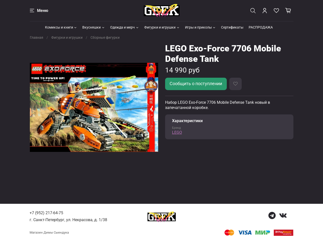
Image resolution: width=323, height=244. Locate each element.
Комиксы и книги (61, 27)
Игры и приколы (200, 27)
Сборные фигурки (105, 37)
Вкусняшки (93, 27)
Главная (36, 37)
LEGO (177, 132)
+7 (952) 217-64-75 (46, 212)
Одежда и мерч (124, 27)
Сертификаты (232, 27)
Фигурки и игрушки (162, 27)
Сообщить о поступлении (196, 83)
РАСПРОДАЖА (261, 27)
